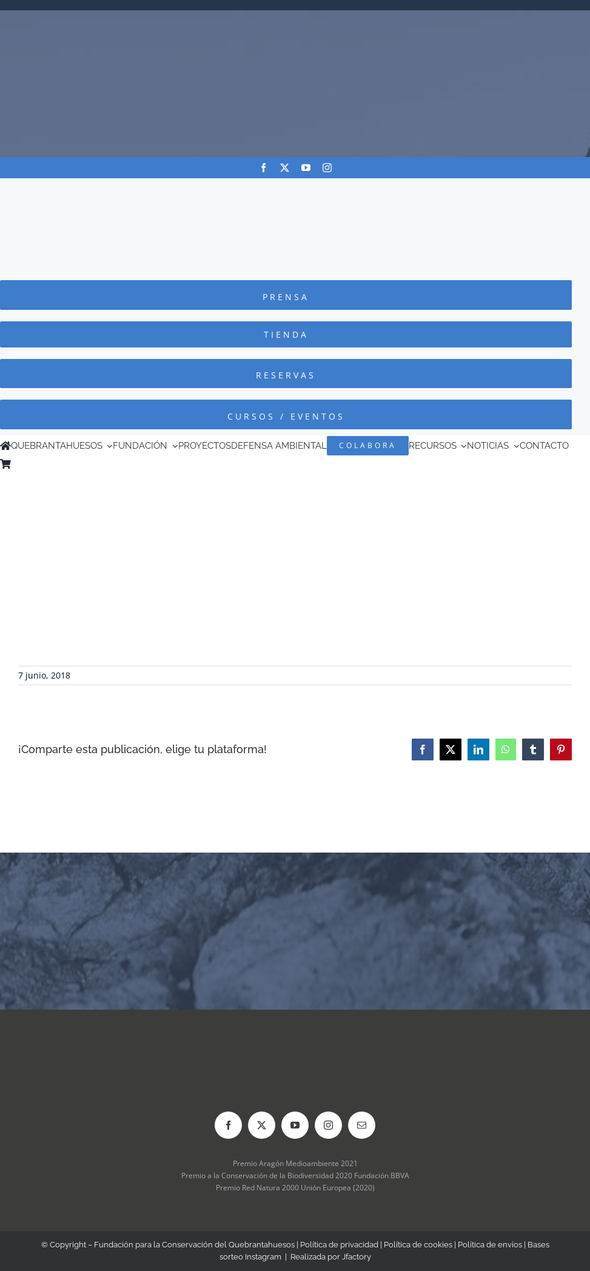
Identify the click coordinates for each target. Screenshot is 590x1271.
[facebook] (263, 167)
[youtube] (305, 167)
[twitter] (284, 167)
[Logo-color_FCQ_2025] (295, 189)
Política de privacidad (339, 1244)
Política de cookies (418, 1244)
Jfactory (356, 1256)
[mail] (361, 1125)
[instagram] (327, 167)
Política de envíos (490, 1244)
